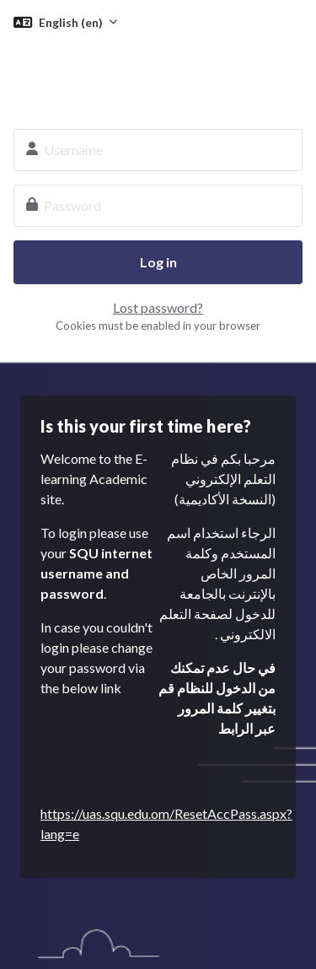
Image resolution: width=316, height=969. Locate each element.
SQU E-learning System (158, 74)
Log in (158, 262)
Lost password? (158, 307)
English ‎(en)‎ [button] (72, 22)
